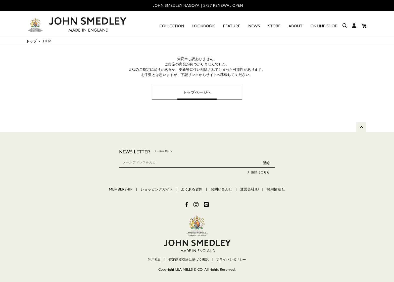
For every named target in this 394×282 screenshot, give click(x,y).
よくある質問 (192, 189)
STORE (274, 25)
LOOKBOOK (203, 25)
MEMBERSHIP (120, 189)
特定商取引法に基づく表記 (189, 259)
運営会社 (249, 189)
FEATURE (231, 25)
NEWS (254, 25)
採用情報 (276, 189)
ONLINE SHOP (323, 25)
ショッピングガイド (156, 189)
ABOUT (295, 25)
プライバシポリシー (231, 259)
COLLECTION (172, 25)
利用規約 (154, 259)
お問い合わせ (221, 189)
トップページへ (197, 92)
